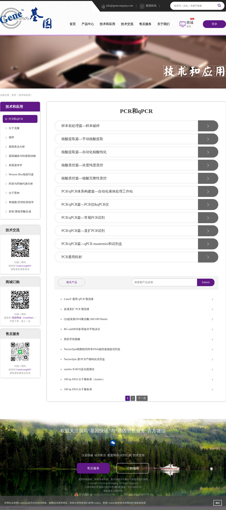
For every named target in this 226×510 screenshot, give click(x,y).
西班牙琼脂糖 (72, 339)
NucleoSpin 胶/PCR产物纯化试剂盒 (84, 359)
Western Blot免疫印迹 (21, 174)
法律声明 (118, 491)
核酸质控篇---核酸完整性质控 (84, 178)
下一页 (142, 398)
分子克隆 (14, 128)
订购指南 (133, 468)
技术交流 (127, 24)
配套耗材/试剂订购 (120, 455)
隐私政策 (108, 491)
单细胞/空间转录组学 (21, 202)
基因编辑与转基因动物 (22, 156)
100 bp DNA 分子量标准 (78, 389)
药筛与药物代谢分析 (21, 183)
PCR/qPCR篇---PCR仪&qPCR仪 (85, 204)
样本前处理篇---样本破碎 (80, 126)
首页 (73, 24)
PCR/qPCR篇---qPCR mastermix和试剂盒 (91, 244)
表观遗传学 (15, 165)
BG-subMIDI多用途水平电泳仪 (82, 329)
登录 (214, 24)
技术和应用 (107, 24)
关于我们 (163, 24)
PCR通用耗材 (71, 257)
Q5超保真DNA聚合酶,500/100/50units (86, 319)
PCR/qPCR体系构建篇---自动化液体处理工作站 (97, 191)
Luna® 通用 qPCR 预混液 (78, 299)
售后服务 (145, 24)
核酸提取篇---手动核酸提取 (82, 139)
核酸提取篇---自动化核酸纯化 (84, 152)
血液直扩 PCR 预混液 (76, 309)
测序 (11, 137)
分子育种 (14, 193)
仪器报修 (87, 455)
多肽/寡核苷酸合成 (20, 211)
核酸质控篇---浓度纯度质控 (82, 165)
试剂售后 (100, 455)
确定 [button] (218, 503)
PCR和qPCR (16, 118)
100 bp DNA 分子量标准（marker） (84, 379)
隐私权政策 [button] (140, 503)
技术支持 (138, 455)
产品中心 (88, 24)
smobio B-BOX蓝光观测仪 (79, 369)
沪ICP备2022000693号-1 (138, 494)
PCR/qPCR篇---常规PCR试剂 (83, 218)
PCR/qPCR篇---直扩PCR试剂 (83, 231)
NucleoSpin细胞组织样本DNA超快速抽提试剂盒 (92, 349)
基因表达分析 (17, 146)
